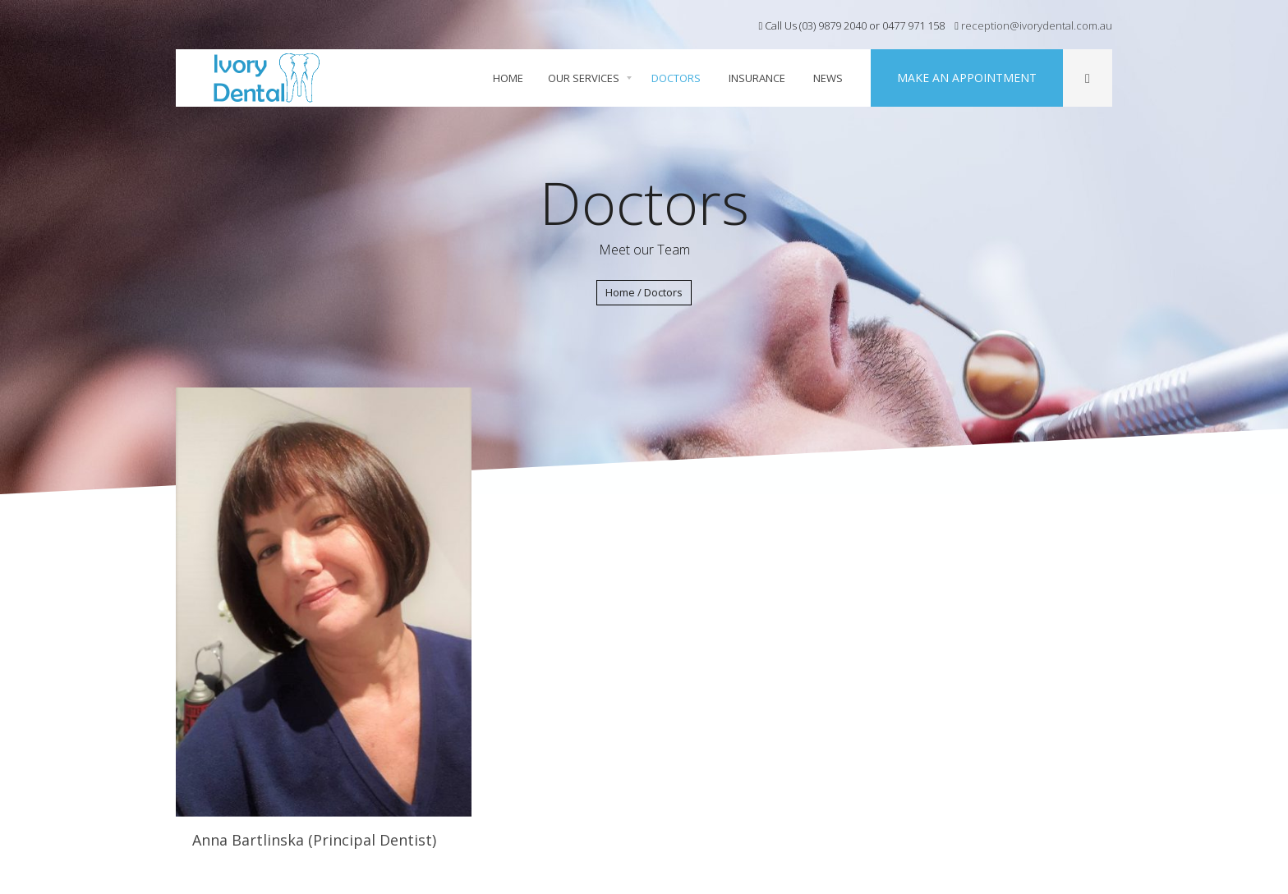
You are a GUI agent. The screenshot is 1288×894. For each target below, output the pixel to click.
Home (620, 292)
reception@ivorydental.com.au (1035, 25)
